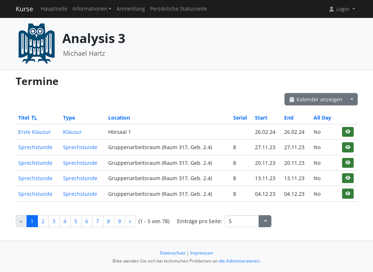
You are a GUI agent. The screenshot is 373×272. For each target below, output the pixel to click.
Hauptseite (54, 9)
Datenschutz (172, 253)
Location (119, 117)
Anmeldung (131, 9)
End (289, 117)
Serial (240, 117)
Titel (27, 117)
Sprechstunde (35, 147)
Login (339, 8)
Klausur (72, 131)
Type (69, 117)
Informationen (89, 9)
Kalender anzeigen (316, 99)
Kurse (24, 8)
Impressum (201, 253)
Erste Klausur (34, 131)
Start (261, 117)
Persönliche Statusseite (178, 9)
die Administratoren (239, 261)
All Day (322, 117)
